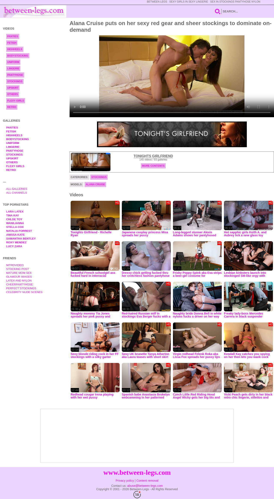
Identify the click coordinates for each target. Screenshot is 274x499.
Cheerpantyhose (19, 284)
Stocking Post (17, 269)
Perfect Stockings (21, 288)
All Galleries (16, 188)
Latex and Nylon (19, 280)
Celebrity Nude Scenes (24, 292)
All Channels (16, 192)
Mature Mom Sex (19, 272)
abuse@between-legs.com (145, 485)
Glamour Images (19, 276)
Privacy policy (125, 480)
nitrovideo (15, 265)
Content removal (147, 480)
